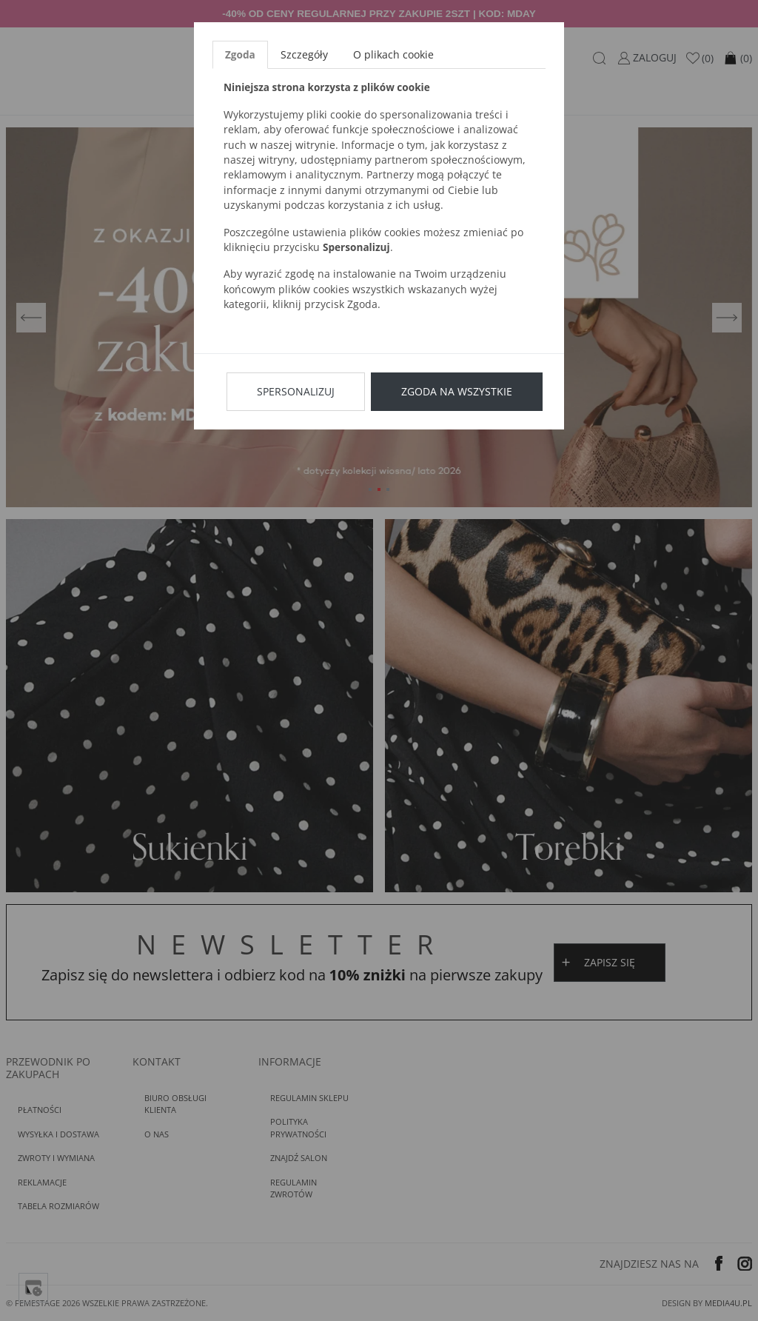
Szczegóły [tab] (304, 54)
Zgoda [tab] (240, 54)
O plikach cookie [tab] (393, 54)
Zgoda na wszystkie (456, 391)
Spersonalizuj (296, 391)
